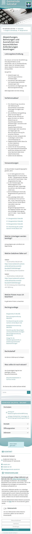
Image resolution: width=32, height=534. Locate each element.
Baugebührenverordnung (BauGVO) (13, 326)
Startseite (20, 28)
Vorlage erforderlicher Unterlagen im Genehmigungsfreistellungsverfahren (17, 417)
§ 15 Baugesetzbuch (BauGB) (14, 221)
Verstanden (16, 529)
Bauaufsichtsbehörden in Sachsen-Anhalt (13, 378)
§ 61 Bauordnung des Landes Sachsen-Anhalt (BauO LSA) (14, 227)
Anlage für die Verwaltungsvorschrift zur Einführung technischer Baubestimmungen (13, 340)
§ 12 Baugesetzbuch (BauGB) (14, 218)
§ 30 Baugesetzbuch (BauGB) (14, 224)
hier (10, 501)
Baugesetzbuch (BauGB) (13, 314)
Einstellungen (16, 526)
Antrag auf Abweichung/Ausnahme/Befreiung (17, 412)
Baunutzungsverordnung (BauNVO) (13, 317)
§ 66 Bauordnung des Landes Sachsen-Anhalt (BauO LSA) (14, 322)
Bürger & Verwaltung (11, 30)
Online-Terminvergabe (19, 479)
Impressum (16, 523)
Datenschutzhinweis (16, 520)
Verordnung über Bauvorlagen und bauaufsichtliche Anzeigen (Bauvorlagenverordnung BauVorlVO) (15, 332)
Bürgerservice (24, 30)
